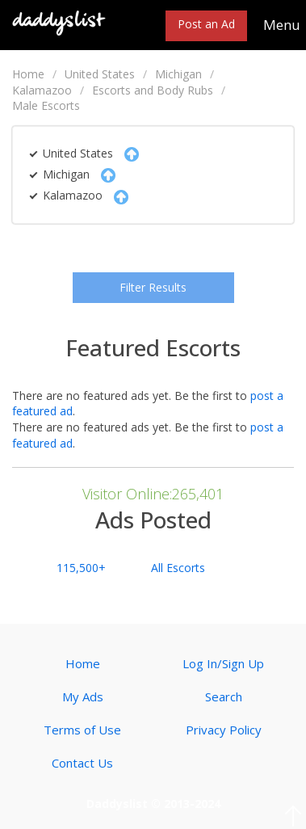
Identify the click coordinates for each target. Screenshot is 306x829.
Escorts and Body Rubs (152, 90)
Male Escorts (46, 105)
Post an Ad (206, 24)
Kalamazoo (42, 90)
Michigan (178, 74)
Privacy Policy (224, 730)
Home (28, 74)
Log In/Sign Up (223, 663)
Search (223, 696)
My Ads (82, 696)
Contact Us (82, 763)
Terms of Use (82, 730)
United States (100, 74)
